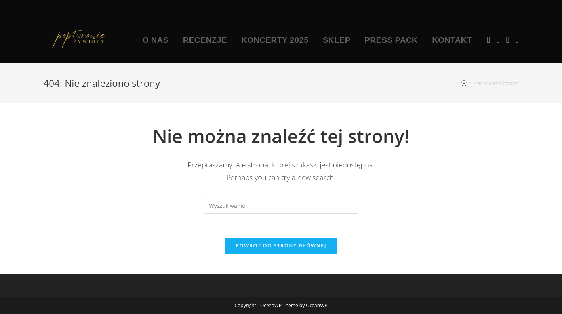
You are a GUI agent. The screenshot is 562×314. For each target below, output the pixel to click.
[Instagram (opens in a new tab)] (498, 39)
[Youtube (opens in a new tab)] (507, 39)
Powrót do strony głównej (281, 245)
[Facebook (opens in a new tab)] (488, 39)
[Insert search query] (281, 206)
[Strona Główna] (464, 83)
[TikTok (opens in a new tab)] (517, 39)
